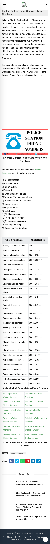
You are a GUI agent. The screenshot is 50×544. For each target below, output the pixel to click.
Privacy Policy (29, 537)
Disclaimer (41, 537)
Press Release (16, 539)
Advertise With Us (30, 539)
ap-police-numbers (17, 453)
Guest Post (7, 537)
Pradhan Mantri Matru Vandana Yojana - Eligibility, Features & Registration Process (29, 507)
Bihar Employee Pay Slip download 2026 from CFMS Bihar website (30, 494)
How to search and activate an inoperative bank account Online (29, 483)
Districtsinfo (38, 533)
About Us (17, 537)
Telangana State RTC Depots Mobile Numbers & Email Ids (31, 517)
